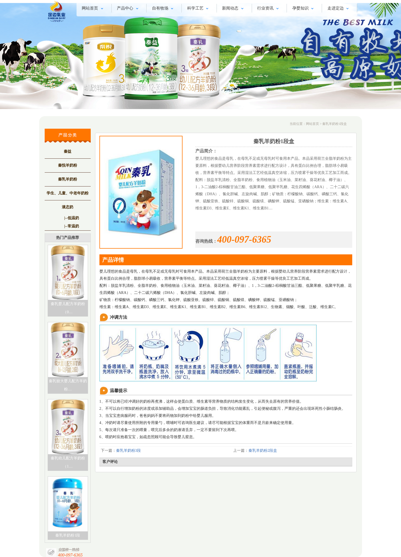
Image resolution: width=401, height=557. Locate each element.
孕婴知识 (303, 8)
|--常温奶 (71, 226)
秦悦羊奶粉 (67, 165)
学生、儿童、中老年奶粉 (68, 193)
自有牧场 (163, 8)
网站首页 (93, 8)
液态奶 (67, 207)
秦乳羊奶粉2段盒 (262, 450)
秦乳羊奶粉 (67, 179)
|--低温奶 (71, 218)
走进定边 (339, 8)
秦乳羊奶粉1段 (67, 535)
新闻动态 (233, 8)
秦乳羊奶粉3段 (128, 450)
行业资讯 (268, 8)
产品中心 (128, 8)
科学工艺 (198, 8)
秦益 (67, 151)
